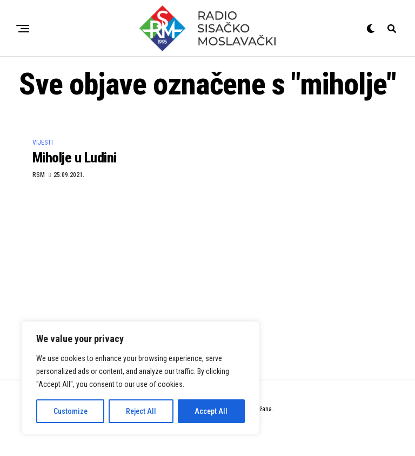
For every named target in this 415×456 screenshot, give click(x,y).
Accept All (211, 411)
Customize (70, 411)
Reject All (141, 411)
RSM (38, 175)
